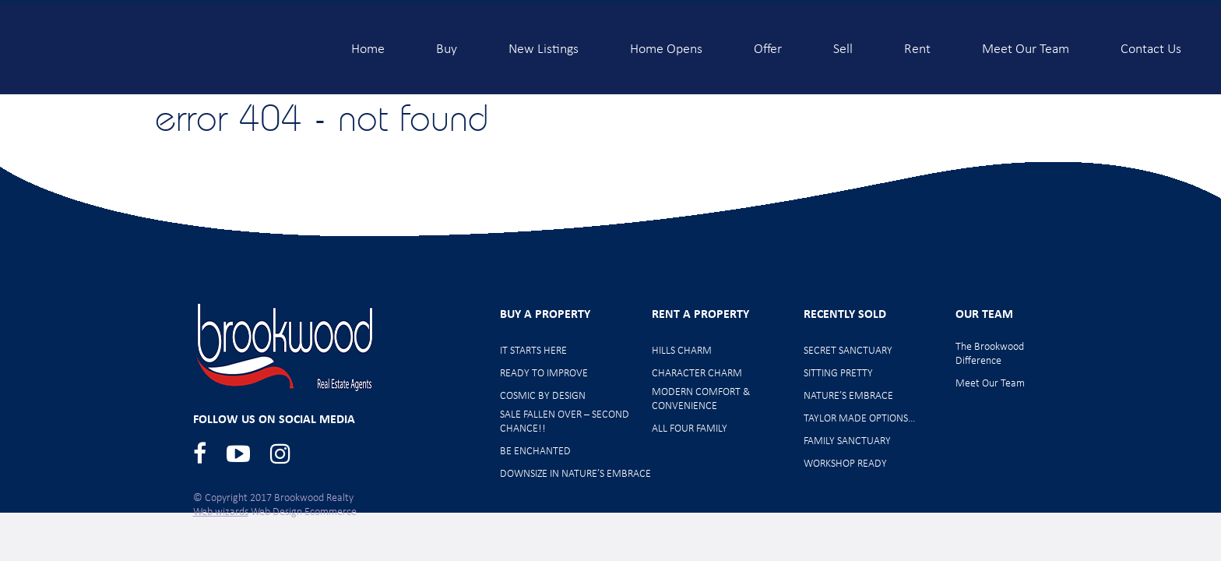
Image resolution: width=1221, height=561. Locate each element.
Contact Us (1151, 43)
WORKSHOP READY (845, 464)
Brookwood (164, 49)
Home (368, 43)
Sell (843, 43)
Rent (917, 43)
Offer (768, 43)
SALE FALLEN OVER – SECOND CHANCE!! (564, 422)
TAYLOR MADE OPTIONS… (860, 419)
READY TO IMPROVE (544, 373)
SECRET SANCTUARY (848, 351)
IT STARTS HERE (533, 351)
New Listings (543, 43)
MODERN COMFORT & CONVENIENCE (701, 399)
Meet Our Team (1025, 43)
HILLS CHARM (682, 351)
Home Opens (666, 43)
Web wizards (220, 512)
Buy (446, 43)
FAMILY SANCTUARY (847, 441)
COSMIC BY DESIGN (543, 396)
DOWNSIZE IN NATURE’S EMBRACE (575, 474)
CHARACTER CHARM (697, 373)
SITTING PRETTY (838, 373)
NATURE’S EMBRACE (848, 396)
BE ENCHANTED (535, 451)
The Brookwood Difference (989, 354)
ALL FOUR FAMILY (689, 429)
